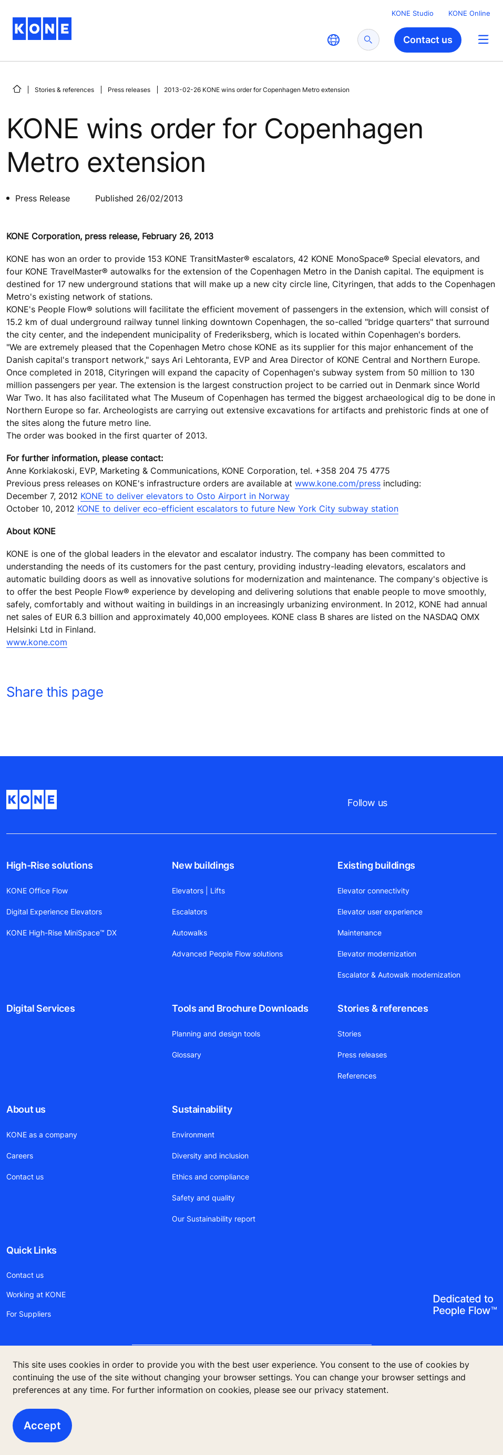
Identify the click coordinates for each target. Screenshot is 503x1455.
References (356, 1075)
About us (26, 1109)
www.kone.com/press (338, 483)
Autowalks (189, 932)
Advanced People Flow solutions (227, 953)
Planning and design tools (216, 1033)
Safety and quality (203, 1197)
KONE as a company (41, 1134)
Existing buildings (376, 865)
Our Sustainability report (213, 1218)
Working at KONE (36, 1294)
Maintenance (359, 932)
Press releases (129, 90)
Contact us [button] (428, 39)
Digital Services (40, 1008)
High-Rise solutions (49, 865)
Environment (193, 1134)
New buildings (203, 865)
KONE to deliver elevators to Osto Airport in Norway (185, 496)
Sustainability (202, 1109)
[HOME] (17, 89)
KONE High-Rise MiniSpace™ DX (61, 932)
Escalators (189, 911)
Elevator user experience (380, 911)
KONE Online (469, 13)
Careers (19, 1155)
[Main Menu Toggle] (483, 39)
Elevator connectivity (373, 890)
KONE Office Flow (37, 890)
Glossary (186, 1054)
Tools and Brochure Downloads (240, 1008)
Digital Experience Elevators (54, 911)
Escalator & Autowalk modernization (398, 974)
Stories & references (64, 90)
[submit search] (368, 39)
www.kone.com (36, 642)
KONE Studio (413, 13)
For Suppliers (28, 1313)
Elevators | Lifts (198, 890)
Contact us (25, 1176)
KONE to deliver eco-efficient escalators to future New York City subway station (237, 508)
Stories (349, 1033)
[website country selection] (333, 40)
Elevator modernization (376, 953)
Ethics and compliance (210, 1176)
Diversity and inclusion (210, 1155)
